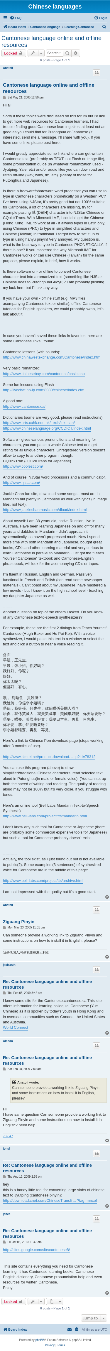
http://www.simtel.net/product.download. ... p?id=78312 (49, 757)
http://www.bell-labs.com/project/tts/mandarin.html (45, 816)
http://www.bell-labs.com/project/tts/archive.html (43, 880)
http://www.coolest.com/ (23, 466)
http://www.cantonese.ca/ (24, 406)
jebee (7, 1214)
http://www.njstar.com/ (21, 482)
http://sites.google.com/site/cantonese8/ (36, 1250)
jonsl (6, 1148)
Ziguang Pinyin (19, 921)
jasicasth (9, 965)
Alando (8, 1041)
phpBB (39, 1340)
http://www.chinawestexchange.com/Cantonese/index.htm (51, 357)
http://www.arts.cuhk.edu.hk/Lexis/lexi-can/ (39, 422)
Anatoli (8, 68)
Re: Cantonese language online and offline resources (47, 984)
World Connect (15, 1027)
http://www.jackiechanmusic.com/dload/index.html (45, 509)
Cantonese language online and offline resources (51, 41)
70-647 (8, 1136)
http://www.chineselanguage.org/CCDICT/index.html (47, 428)
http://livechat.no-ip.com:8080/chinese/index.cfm (43, 390)
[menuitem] (15, 18)
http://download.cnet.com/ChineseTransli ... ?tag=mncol (50, 1200)
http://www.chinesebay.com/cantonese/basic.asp (44, 374)
